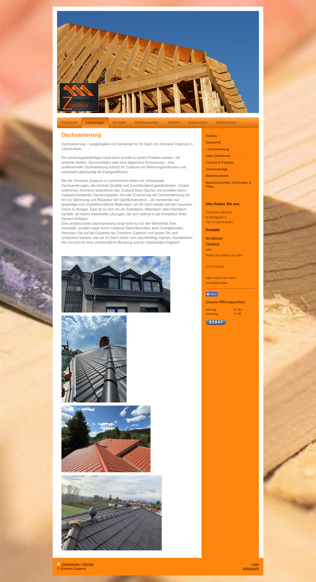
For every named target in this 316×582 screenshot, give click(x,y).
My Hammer (214, 238)
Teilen (212, 294)
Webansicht (251, 568)
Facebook (212, 244)
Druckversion (69, 564)
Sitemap (87, 564)
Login (255, 564)
